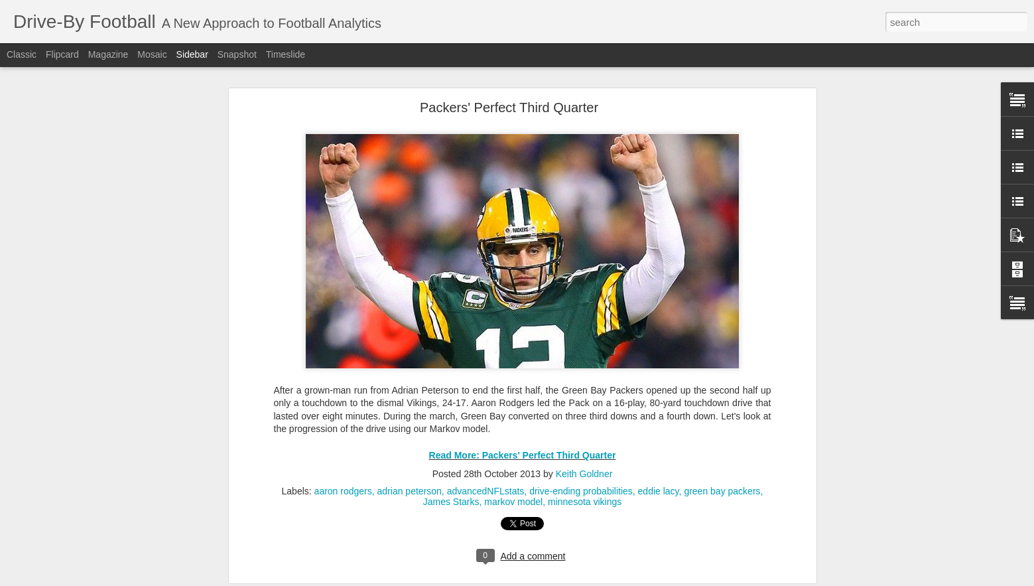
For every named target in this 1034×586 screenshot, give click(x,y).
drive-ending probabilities (581, 470)
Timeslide (285, 54)
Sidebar (192, 54)
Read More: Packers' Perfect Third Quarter (522, 434)
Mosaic (151, 54)
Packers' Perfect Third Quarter (509, 87)
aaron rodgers (343, 470)
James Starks (451, 481)
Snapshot (237, 54)
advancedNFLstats (486, 470)
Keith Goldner (584, 453)
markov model (513, 481)
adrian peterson (409, 470)
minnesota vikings (584, 481)
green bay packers (722, 470)
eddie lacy (658, 470)
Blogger (582, 579)
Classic (21, 54)
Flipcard (62, 54)
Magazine (108, 54)
